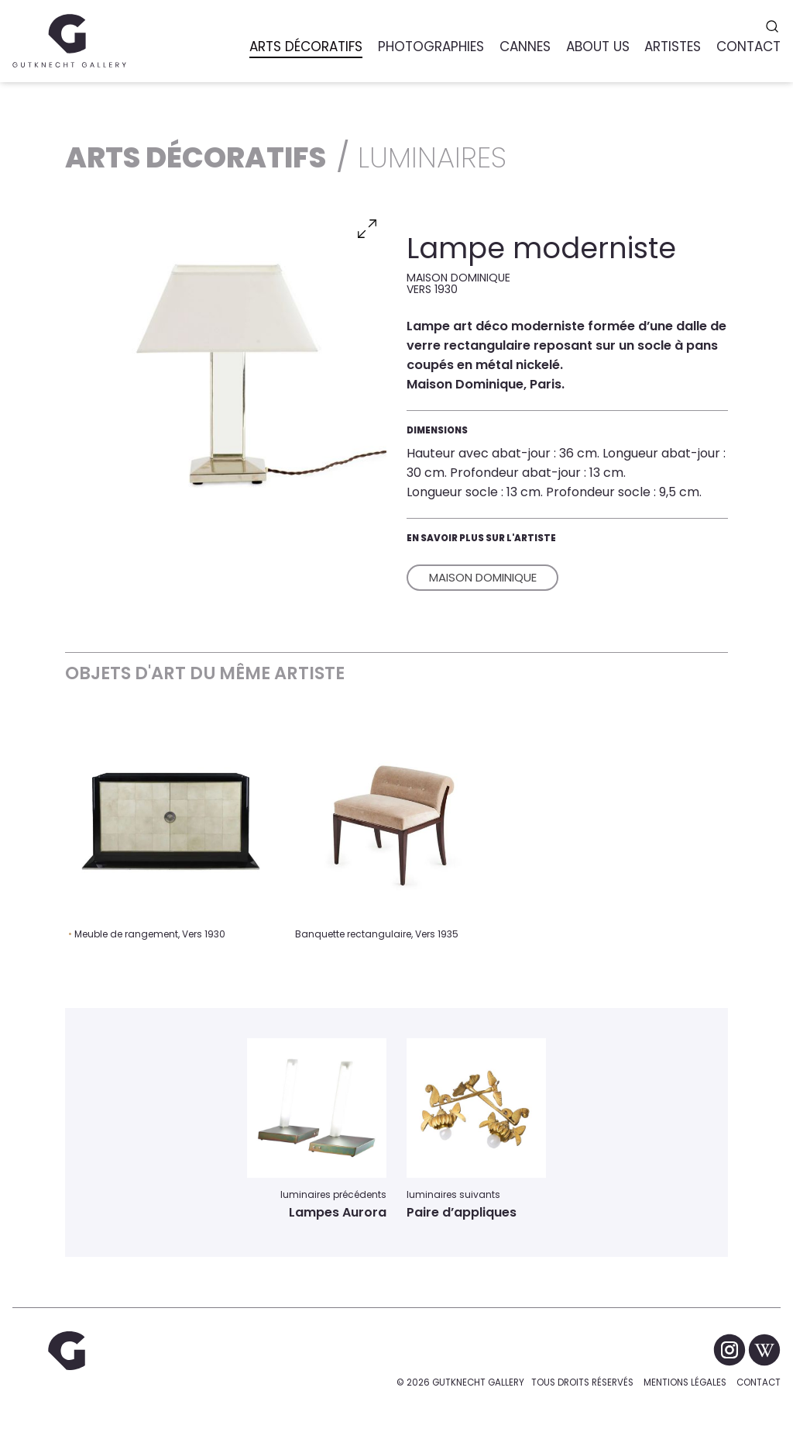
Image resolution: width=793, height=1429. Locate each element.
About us (598, 46)
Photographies (431, 46)
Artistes (672, 46)
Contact (758, 1382)
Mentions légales (685, 1382)
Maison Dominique (483, 577)
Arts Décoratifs (305, 46)
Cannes (525, 46)
